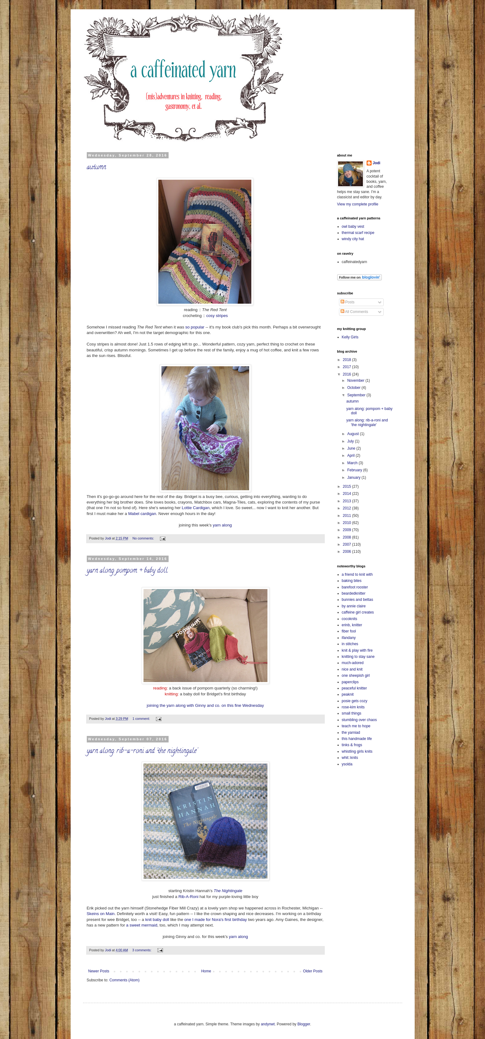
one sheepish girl (356, 675)
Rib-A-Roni (189, 896)
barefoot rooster (355, 587)
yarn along (222, 525)
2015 (347, 486)
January (354, 477)
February (355, 470)
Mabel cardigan (142, 513)
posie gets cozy (355, 701)
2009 (347, 530)
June (351, 448)
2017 (347, 367)
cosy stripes (217, 315)
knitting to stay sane (358, 656)
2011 (347, 515)
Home (206, 971)
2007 (347, 544)
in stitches (350, 644)
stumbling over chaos (359, 720)
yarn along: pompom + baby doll (127, 571)
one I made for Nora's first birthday (215, 919)
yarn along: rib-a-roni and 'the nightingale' (142, 751)
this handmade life (357, 739)
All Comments (354, 312)
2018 (347, 360)
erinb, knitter (352, 625)
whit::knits (350, 757)
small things (351, 713)
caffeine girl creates (358, 612)
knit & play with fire (357, 650)
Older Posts (313, 971)
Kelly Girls (350, 337)
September (356, 395)
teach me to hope (356, 726)
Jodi (377, 163)
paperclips (350, 682)
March (353, 463)
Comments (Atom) (124, 980)
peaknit (348, 694)
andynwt (268, 1024)
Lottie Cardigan (195, 507)
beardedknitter (354, 593)
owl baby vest (353, 226)
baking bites (352, 581)
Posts (348, 302)
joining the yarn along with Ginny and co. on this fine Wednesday (205, 705)
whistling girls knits (357, 751)
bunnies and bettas (357, 599)
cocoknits (349, 619)
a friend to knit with (357, 574)
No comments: (143, 538)
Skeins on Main (101, 913)
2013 (347, 501)
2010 (347, 523)
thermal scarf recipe (358, 233)
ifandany (349, 638)
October (354, 387)
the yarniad (351, 732)
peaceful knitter (354, 688)
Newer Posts (98, 971)
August (353, 434)
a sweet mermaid (141, 925)
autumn (96, 167)
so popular (195, 327)
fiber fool (349, 631)
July (351, 441)
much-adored (353, 663)
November (356, 380)
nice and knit (352, 669)
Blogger (304, 1024)
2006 (347, 551)
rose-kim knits (353, 707)
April (351, 455)
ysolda (347, 764)
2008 (347, 537)
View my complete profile (357, 204)
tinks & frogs (352, 745)
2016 (347, 374)
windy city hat (353, 239)
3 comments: (142, 950)
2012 (347, 508)
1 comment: (141, 718)
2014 (347, 493)
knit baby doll (157, 919)
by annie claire (354, 606)
